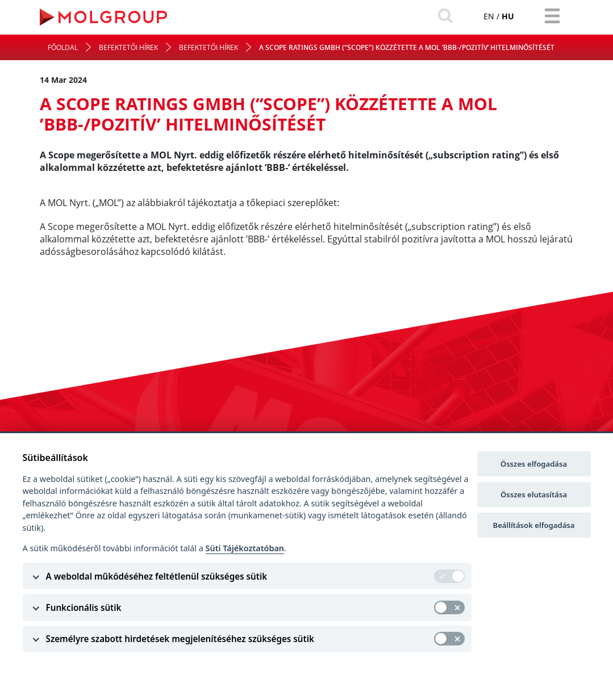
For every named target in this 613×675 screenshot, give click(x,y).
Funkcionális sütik (84, 607)
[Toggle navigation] (552, 16)
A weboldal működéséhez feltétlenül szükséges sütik (157, 576)
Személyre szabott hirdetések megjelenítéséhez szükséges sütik (180, 638)
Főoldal (63, 47)
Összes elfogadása (534, 464)
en (488, 16)
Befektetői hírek (128, 47)
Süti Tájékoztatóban (245, 548)
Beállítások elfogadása (534, 525)
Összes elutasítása (534, 494)
